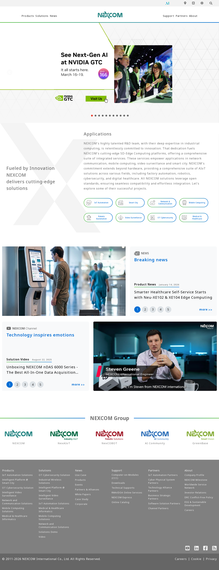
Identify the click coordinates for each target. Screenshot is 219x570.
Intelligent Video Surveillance (12, 494)
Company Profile (194, 475)
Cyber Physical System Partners (161, 481)
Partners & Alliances (87, 489)
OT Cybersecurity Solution (18, 487)
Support (154, 16)
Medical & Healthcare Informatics (14, 518)
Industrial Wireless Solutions (50, 481)
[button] (91, 115)
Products (23, 16)
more (205, 311)
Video (42, 536)
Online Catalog (120, 502)
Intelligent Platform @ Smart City (15, 481)
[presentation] (10, 73)
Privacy (211, 559)
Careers (189, 510)
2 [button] (145, 311)
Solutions (47, 16)
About (198, 16)
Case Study (81, 499)
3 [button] (153, 311)
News (68, 16)
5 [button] (168, 311)
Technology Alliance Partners (160, 489)
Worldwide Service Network (196, 486)
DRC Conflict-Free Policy (199, 497)
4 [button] (160, 311)
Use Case (80, 475)
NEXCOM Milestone (196, 479)
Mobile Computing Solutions (13, 510)
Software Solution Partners (164, 503)
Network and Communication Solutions (17, 502)
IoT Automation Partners (163, 475)
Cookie (196, 559)
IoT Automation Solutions (17, 475)
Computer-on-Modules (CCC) (125, 476)
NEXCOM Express (122, 497)
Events (79, 484)
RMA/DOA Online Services (127, 492)
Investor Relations (195, 492)
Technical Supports (123, 487)
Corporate (81, 504)
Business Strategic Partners (159, 497)
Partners (177, 16)
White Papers (83, 494)
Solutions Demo (48, 531)
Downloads (118, 482)
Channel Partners (158, 508)
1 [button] (137, 311)
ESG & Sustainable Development (195, 504)
